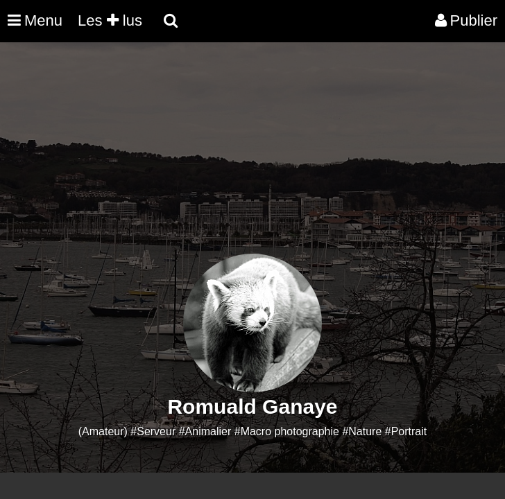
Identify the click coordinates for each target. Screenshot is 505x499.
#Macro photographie (286, 431)
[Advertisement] (252, 157)
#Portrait (406, 431)
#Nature (362, 431)
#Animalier (205, 431)
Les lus (110, 20)
